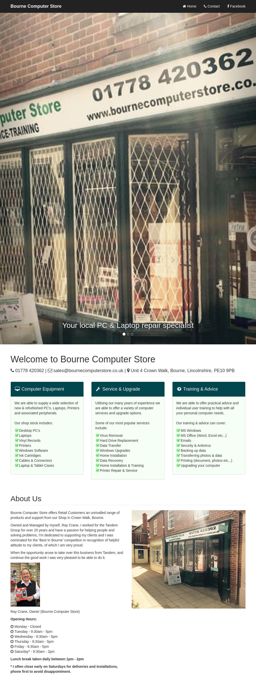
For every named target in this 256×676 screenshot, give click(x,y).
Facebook (236, 6)
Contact (212, 6)
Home (189, 6)
